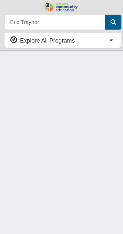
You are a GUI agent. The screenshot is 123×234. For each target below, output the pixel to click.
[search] (55, 22)
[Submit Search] (113, 22)
